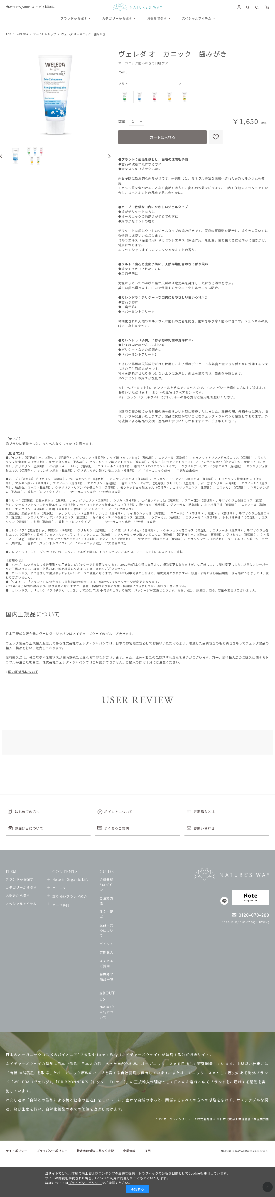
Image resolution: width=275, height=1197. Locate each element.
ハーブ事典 (72, 905)
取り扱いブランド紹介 (81, 896)
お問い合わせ (204, 828)
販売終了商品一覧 (146, 938)
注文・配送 (140, 896)
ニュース (70, 888)
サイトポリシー (16, 1094)
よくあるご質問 (116, 828)
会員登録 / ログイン (147, 879)
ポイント (139, 913)
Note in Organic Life (82, 879)
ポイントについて (118, 811)
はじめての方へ (27, 811)
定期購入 (139, 921)
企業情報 (129, 1094)
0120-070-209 (254, 915)
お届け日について (29, 828)
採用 (148, 1094)
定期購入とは (204, 811)
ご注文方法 (140, 888)
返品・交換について (147, 905)
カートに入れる (162, 137)
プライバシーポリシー (52, 1094)
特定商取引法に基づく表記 (95, 1094)
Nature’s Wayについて (150, 960)
